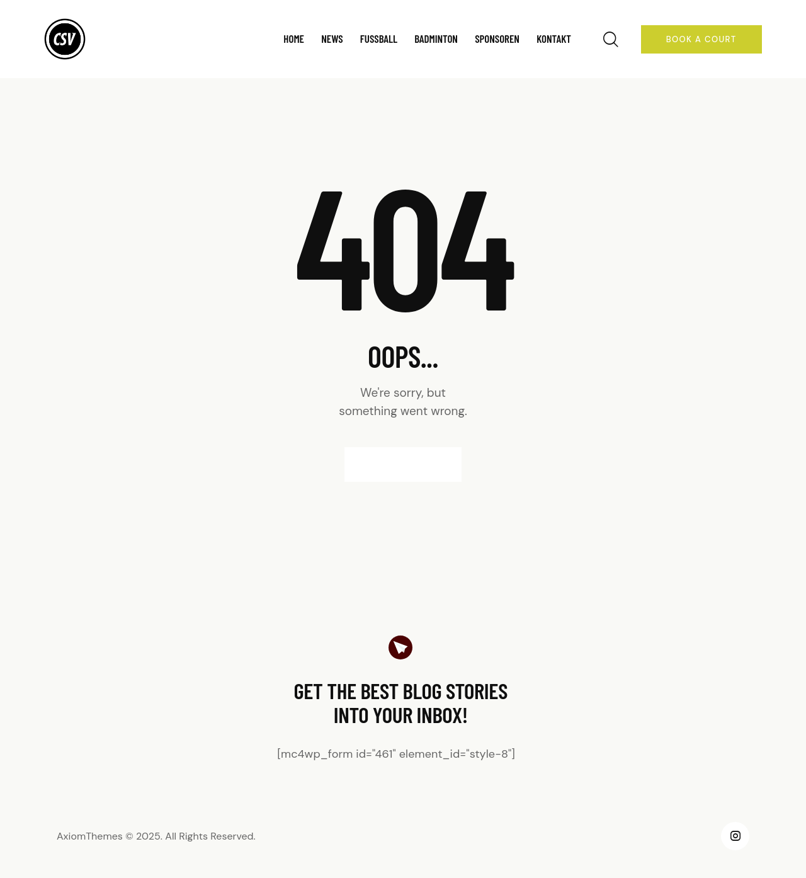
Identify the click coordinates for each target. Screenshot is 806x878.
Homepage (403, 464)
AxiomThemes (90, 836)
